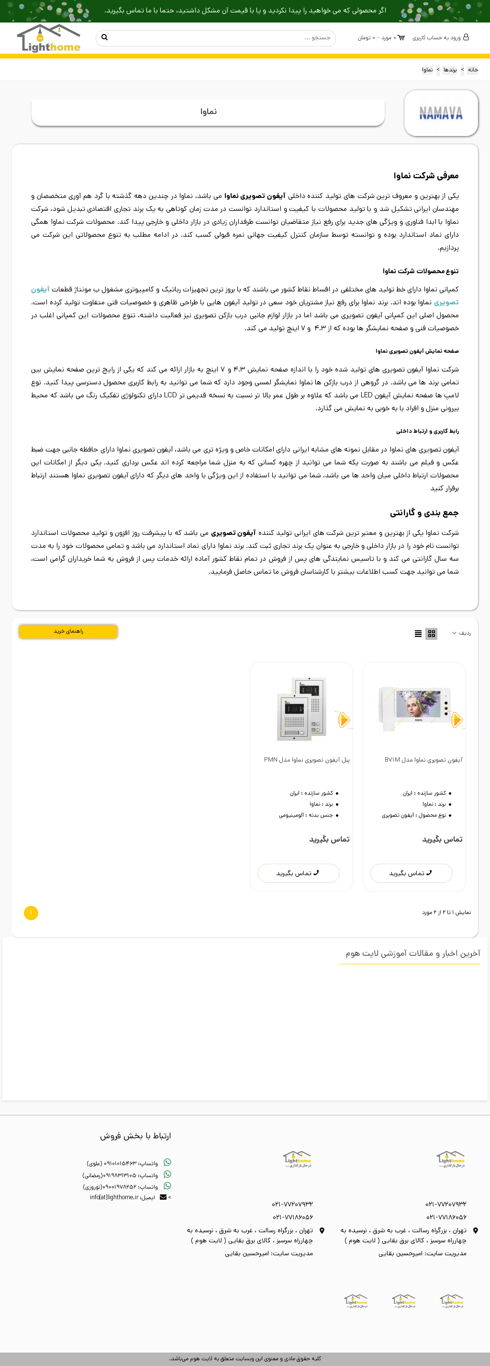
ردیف (461, 633)
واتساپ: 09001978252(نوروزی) (127, 1187)
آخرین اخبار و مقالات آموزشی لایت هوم (413, 954)
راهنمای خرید (68, 631)
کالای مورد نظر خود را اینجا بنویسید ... (224, 38)
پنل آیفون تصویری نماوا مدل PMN (307, 760)
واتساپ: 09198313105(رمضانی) (126, 1176)
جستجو (104, 38)
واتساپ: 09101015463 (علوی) (129, 1164)
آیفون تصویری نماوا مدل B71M (424, 760)
